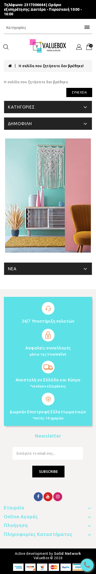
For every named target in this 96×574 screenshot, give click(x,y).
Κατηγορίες (48, 28)
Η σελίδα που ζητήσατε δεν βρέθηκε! (51, 66)
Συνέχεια (79, 92)
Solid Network (67, 553)
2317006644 (34, 5)
